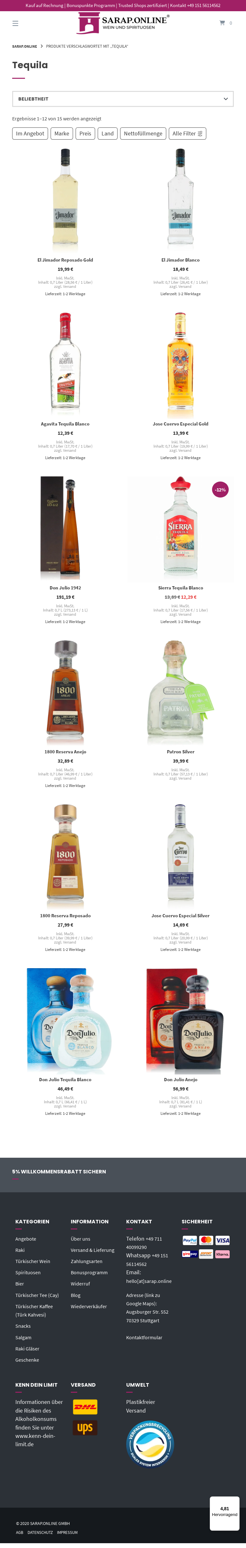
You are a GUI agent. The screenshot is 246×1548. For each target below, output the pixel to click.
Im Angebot (30, 133)
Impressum (72, 1537)
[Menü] (236, 1500)
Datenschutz (42, 1537)
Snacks (24, 1330)
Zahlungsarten (88, 1265)
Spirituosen (29, 1277)
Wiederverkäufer (90, 1311)
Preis (85, 133)
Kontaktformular (146, 1341)
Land (108, 133)
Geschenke (28, 1364)
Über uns (82, 1243)
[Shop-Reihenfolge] (123, 99)
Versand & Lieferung (95, 1254)
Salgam (24, 1341)
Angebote (27, 1243)
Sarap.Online (25, 46)
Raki (20, 1254)
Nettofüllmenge (143, 133)
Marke (61, 133)
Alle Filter (188, 133)
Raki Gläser (28, 1353)
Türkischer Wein (34, 1265)
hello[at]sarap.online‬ (151, 1285)
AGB (20, 1537)
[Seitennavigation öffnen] (26, 23)
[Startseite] (123, 23)
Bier (20, 1288)
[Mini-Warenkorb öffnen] (219, 23)
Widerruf (81, 1288)
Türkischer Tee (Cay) (39, 1299)
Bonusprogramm (91, 1277)
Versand (70, 286)
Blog (76, 1299)
